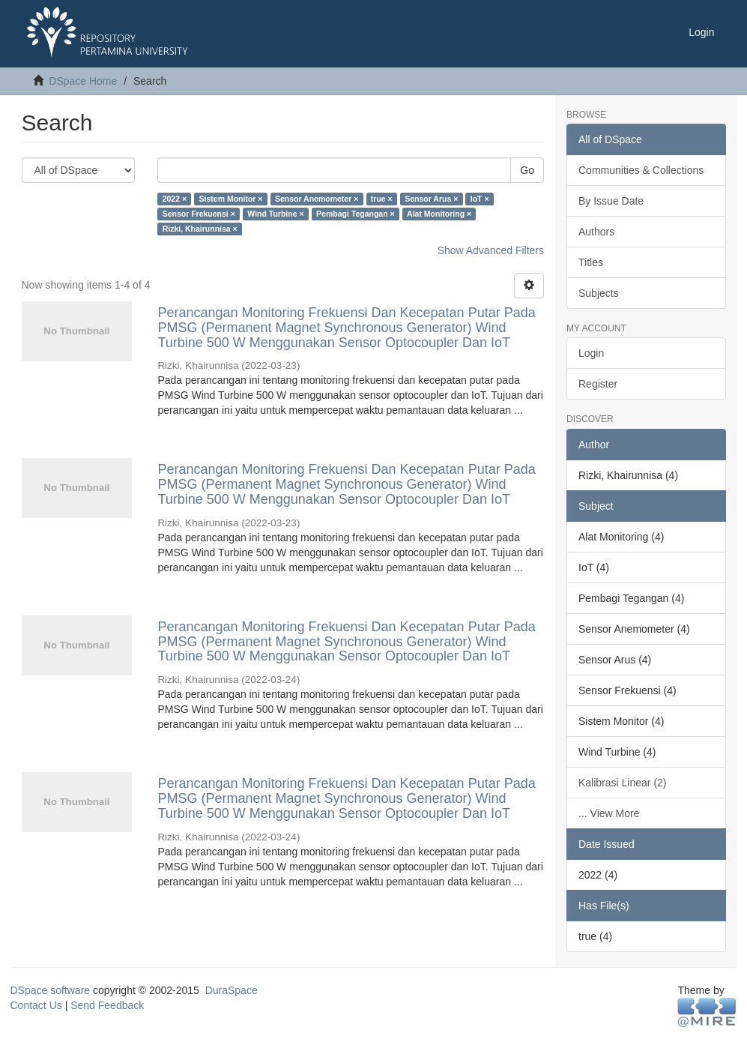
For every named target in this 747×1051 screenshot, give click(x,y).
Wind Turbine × (275, 213)
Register (597, 384)
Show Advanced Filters (491, 250)
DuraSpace (231, 990)
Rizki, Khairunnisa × (200, 228)
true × (382, 198)
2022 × (175, 198)
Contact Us (36, 1005)
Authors (596, 232)
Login (591, 353)
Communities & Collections (641, 170)
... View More (608, 813)
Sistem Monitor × (231, 198)
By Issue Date (611, 201)
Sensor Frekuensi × (199, 213)
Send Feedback (107, 1005)
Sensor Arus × (431, 198)
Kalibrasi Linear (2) (622, 783)
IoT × (480, 198)
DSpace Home (83, 81)
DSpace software (50, 990)
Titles (590, 262)
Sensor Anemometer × (316, 198)
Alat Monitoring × (439, 213)
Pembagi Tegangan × (355, 213)
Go (527, 170)
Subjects (598, 293)
